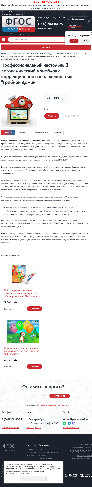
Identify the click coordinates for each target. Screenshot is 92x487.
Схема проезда (33, 428)
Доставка (42, 455)
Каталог (17, 54)
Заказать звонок (79, 19)
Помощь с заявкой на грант (49, 452)
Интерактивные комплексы (70, 54)
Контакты (30, 455)
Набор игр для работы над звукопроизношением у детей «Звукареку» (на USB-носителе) (22, 293)
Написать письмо (71, 428)
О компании (31, 452)
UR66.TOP (71, 475)
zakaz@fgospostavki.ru (43, 28)
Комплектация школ (46, 458)
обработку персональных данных (52, 405)
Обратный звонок (10, 428)
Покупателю (44, 445)
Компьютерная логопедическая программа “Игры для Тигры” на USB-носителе (21, 351)
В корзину (52, 116)
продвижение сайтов (71, 476)
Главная (5, 54)
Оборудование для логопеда (39, 54)
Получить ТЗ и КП (72, 116)
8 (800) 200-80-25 (49, 24)
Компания (31, 445)
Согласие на (47, 405)
